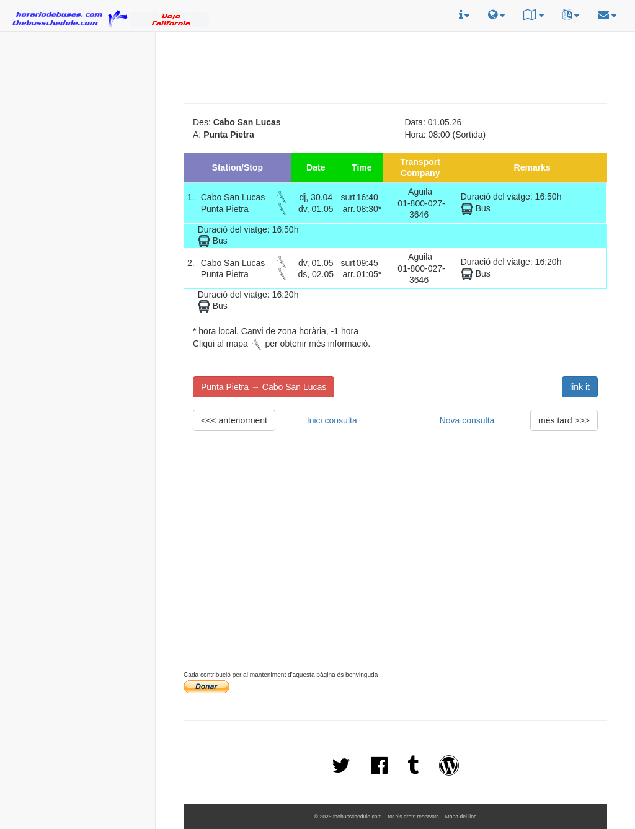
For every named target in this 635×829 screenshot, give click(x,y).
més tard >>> (564, 420)
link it (580, 387)
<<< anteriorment (234, 420)
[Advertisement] (77, 112)
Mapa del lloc (461, 816)
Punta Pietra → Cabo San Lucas (263, 387)
